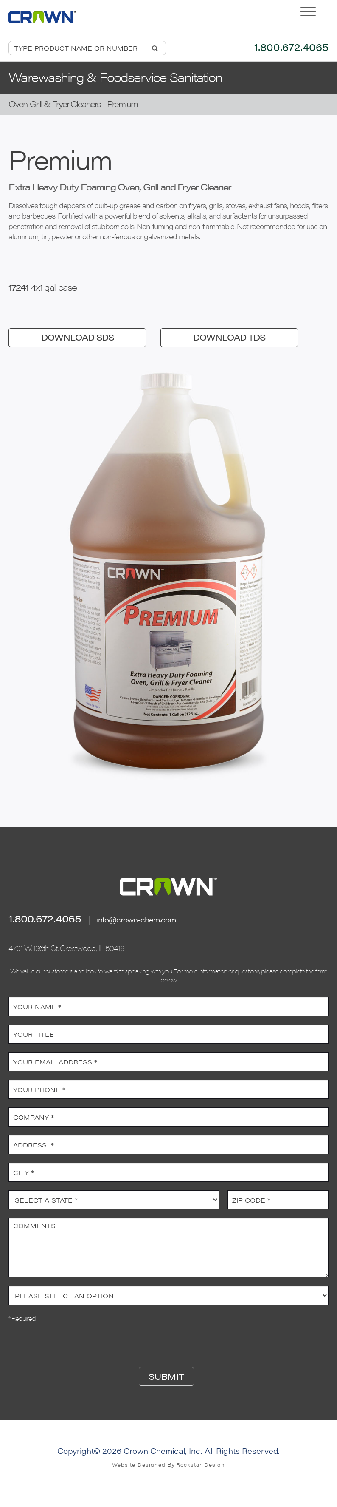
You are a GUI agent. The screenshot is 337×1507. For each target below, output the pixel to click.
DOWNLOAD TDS (229, 337)
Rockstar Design (200, 1464)
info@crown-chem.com (136, 919)
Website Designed (139, 1464)
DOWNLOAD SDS (77, 337)
